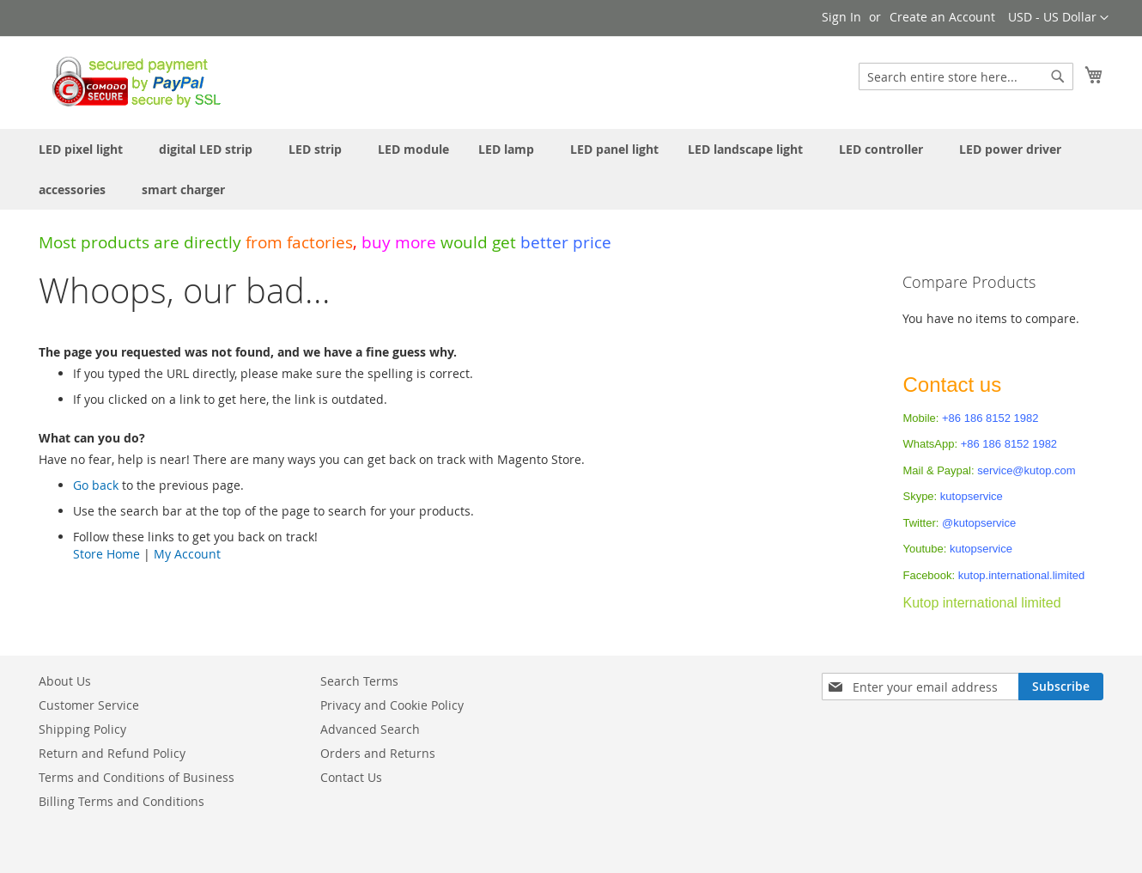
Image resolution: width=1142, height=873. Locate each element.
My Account (187, 554)
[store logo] (132, 81)
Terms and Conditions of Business (136, 777)
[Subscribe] (1060, 686)
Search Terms (359, 681)
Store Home (106, 554)
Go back (95, 485)
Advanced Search (370, 729)
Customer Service (89, 705)
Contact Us (351, 777)
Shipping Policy (82, 729)
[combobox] (966, 76)
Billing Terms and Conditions (121, 801)
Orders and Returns (377, 753)
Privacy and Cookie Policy (392, 705)
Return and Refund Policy (112, 753)
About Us (65, 681)
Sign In (841, 17)
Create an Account (942, 17)
